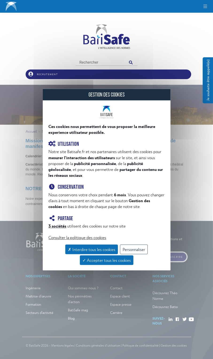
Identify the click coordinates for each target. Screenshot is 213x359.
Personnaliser (134, 249)
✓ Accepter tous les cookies (106, 260)
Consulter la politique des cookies (77, 237)
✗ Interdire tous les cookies (91, 249)
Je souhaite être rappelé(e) (207, 80)
